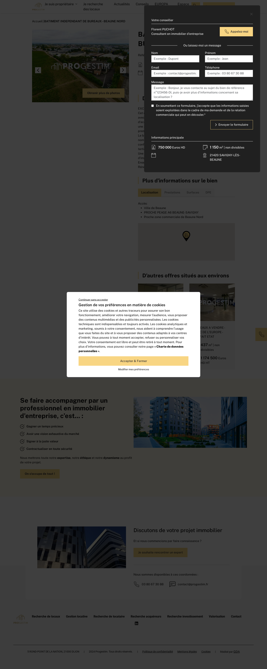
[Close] (251, 14)
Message (157, 82)
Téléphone (212, 67)
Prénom (210, 53)
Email (155, 67)
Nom (154, 53)
